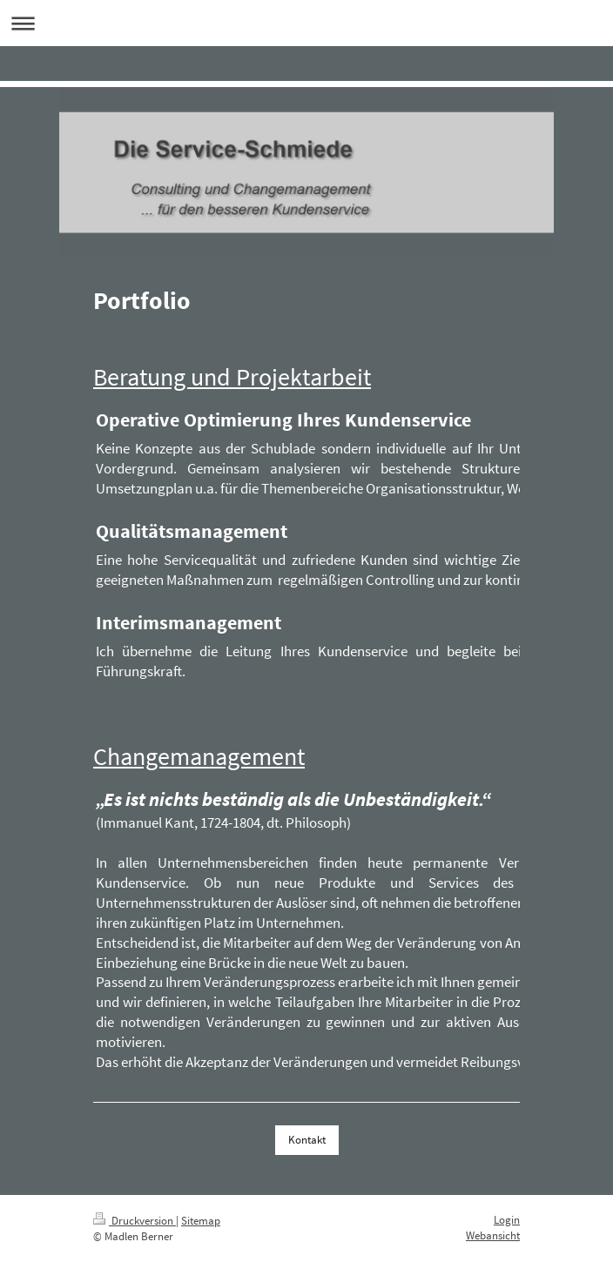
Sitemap (200, 1220)
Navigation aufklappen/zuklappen (306, 23)
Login (507, 1219)
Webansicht (493, 1235)
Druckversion (134, 1220)
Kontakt (307, 1139)
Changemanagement (199, 757)
